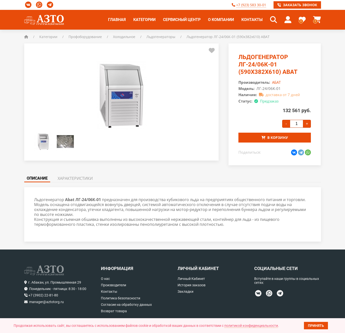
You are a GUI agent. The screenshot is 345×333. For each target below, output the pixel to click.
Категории (144, 19)
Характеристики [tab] (75, 178)
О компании (221, 19)
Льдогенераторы (160, 36)
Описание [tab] (37, 178)
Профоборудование (85, 36)
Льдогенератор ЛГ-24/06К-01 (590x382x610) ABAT (228, 36)
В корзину (274, 137)
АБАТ (276, 82)
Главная (117, 19)
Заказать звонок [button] (297, 4)
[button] (273, 20)
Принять (316, 326)
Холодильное (124, 36)
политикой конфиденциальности (251, 326)
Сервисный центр (182, 19)
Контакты (252, 19)
